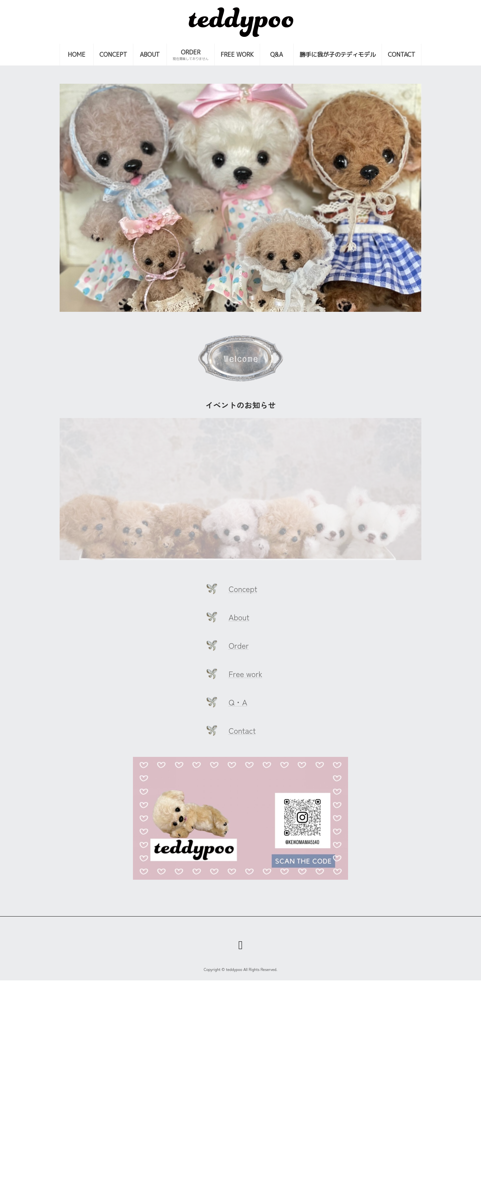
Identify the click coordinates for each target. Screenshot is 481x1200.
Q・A (238, 702)
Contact (242, 730)
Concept (243, 588)
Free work (245, 673)
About (239, 617)
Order (239, 645)
